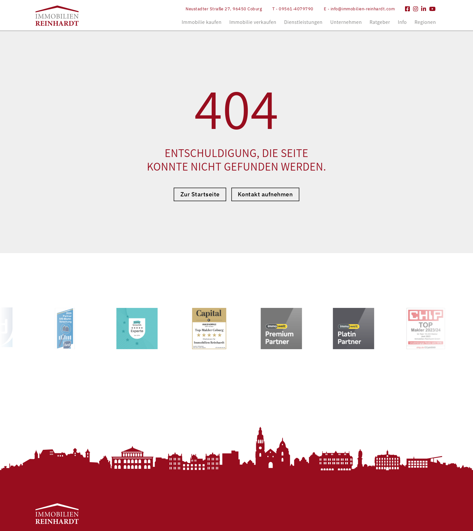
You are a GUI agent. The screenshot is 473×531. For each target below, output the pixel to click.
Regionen (425, 22)
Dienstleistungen (303, 22)
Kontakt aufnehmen (265, 194)
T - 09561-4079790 (293, 9)
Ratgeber (380, 22)
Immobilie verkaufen (252, 22)
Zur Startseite (200, 194)
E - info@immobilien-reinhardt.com (359, 9)
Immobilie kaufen (202, 22)
